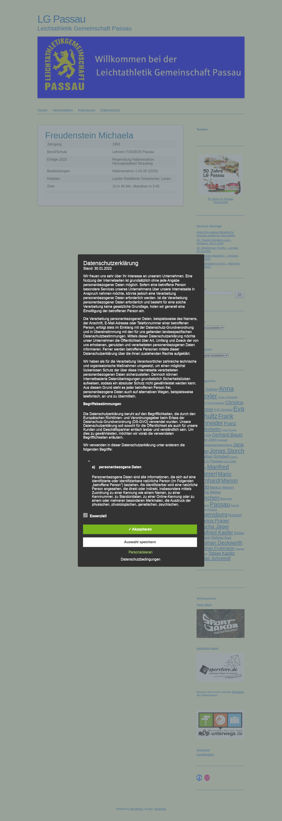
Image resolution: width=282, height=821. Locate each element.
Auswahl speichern (140, 542)
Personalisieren (141, 552)
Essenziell (95, 515)
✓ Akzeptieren (140, 529)
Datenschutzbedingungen (140, 559)
